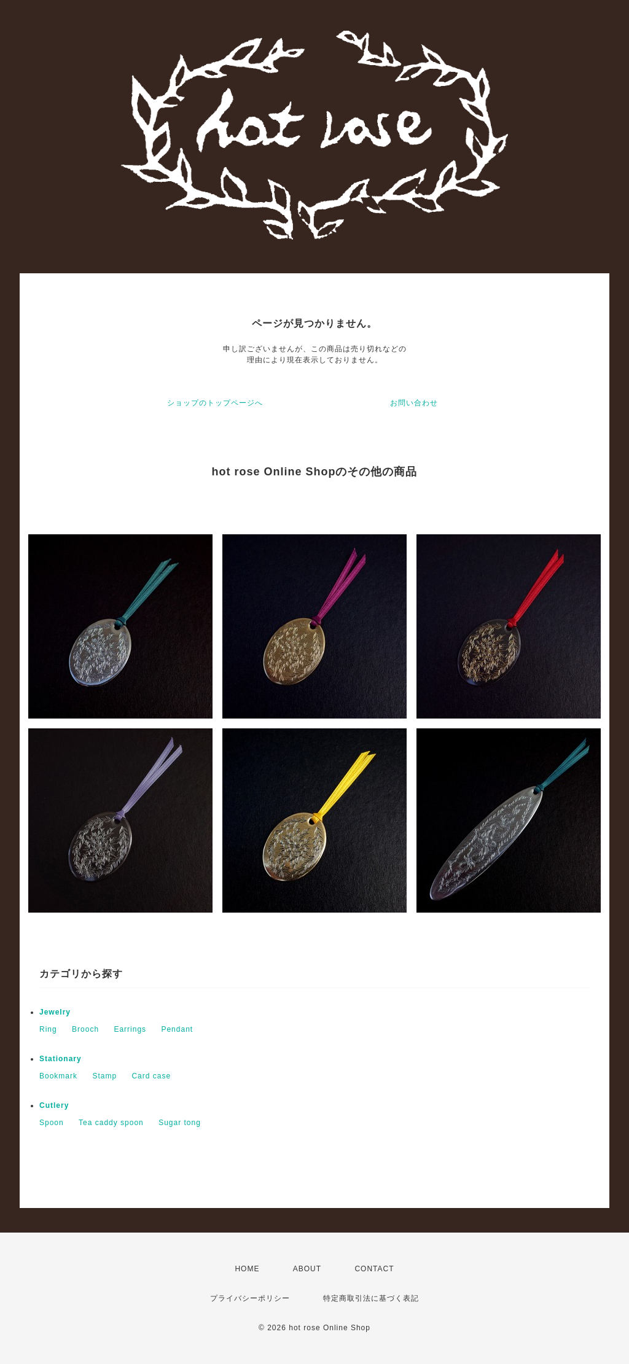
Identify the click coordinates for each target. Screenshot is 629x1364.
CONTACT (374, 1269)
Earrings (130, 1029)
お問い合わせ (414, 403)
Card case (151, 1076)
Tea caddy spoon (111, 1122)
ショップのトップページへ (215, 403)
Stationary (60, 1058)
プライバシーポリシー (250, 1298)
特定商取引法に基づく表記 (371, 1298)
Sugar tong (179, 1122)
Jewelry (55, 1012)
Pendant (177, 1029)
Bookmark (58, 1076)
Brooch (85, 1029)
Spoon (51, 1122)
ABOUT (307, 1269)
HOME (247, 1269)
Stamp (104, 1076)
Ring (48, 1029)
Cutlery (54, 1105)
